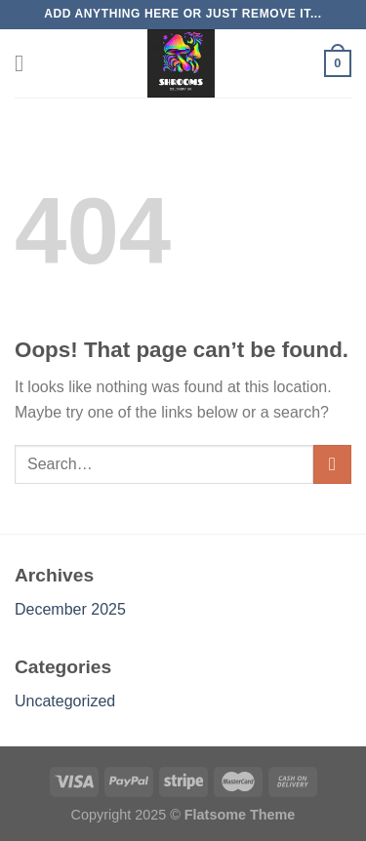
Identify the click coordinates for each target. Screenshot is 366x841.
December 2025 (70, 609)
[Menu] (26, 63)
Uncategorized (65, 701)
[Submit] (332, 464)
